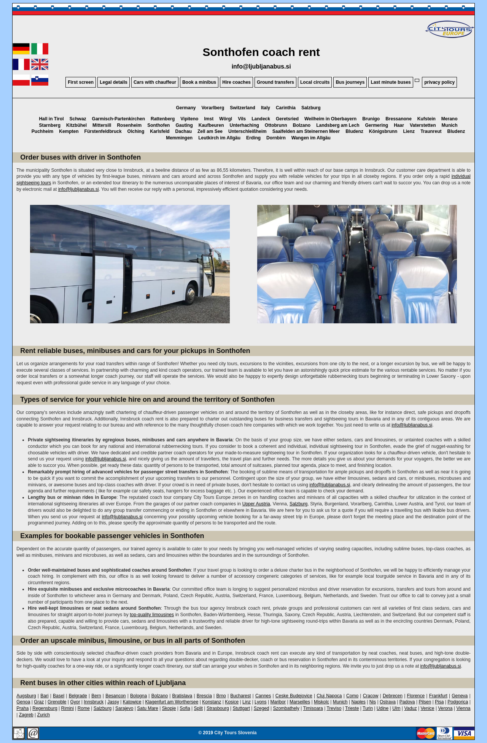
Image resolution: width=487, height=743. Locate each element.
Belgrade (78, 695)
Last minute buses (391, 82)
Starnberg (49, 125)
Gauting (184, 125)
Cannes (263, 695)
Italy (265, 107)
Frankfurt (438, 695)
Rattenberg (163, 118)
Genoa (23, 702)
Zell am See (210, 131)
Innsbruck (93, 702)
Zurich (43, 714)
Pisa (439, 702)
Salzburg (311, 107)
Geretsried (287, 118)
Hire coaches (236, 82)
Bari (44, 695)
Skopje (169, 708)
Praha (22, 708)
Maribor (278, 702)
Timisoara (313, 708)
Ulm (396, 708)
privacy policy (439, 82)
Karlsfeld (159, 131)
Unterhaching (244, 125)
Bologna (138, 695)
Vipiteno (189, 118)
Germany (186, 107)
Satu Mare (147, 708)
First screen (81, 82)
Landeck (260, 118)
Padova (407, 702)
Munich (450, 125)
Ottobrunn (276, 125)
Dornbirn (276, 138)
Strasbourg (218, 708)
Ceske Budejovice (293, 695)
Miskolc (321, 702)
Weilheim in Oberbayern (330, 118)
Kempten (68, 131)
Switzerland (242, 107)
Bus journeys (350, 82)
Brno (221, 695)
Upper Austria (256, 504)
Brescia (204, 695)
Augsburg (26, 695)
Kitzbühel (76, 125)
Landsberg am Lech (337, 125)
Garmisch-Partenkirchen (118, 118)
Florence (416, 695)
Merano (449, 118)
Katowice (132, 702)
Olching (136, 131)
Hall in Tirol (51, 118)
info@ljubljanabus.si (261, 66)
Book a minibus (199, 82)
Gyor (75, 702)
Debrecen (393, 695)
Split (198, 708)
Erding (253, 138)
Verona (445, 708)
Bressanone (398, 118)
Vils (242, 118)
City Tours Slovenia (235, 732)
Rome (84, 708)
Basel (58, 695)
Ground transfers (275, 82)
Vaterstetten (423, 125)
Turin (368, 708)
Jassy (113, 702)
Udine (382, 708)
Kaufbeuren (211, 125)
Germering (376, 125)
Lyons (261, 702)
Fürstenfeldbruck (103, 131)
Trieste (352, 708)
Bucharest (240, 695)
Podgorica (457, 702)
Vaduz (410, 708)
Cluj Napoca (329, 695)
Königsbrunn (383, 131)
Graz (39, 702)
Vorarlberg (212, 107)
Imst (208, 118)
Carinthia (286, 107)
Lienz (409, 131)
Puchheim (42, 131)
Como (352, 695)
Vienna (463, 708)
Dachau (183, 131)
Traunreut (430, 131)
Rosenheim (129, 125)
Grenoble (57, 702)
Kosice (232, 702)
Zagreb (26, 714)
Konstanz (211, 702)
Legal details (113, 82)
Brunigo (371, 118)
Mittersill (101, 125)
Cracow (371, 695)
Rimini (67, 708)
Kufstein (426, 118)
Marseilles (300, 702)
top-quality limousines (152, 614)
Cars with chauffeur (155, 82)
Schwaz (78, 118)
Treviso (333, 708)
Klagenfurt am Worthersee (171, 702)
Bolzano (301, 125)
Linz (246, 702)
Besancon (115, 695)
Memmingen (179, 138)
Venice (427, 708)
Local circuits (314, 82)
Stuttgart (241, 708)
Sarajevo (124, 708)
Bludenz (354, 131)
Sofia (185, 708)
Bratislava (182, 695)
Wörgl (225, 118)
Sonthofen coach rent (261, 52)
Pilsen (425, 702)
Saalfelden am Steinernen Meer (306, 131)
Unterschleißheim (247, 131)
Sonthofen (158, 125)
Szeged (261, 708)
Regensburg (44, 708)
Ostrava (388, 702)
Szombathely (286, 708)
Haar (399, 125)
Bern (96, 695)
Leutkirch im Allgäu (219, 138)
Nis (372, 702)
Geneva (460, 695)
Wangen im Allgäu (311, 138)
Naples (358, 702)
